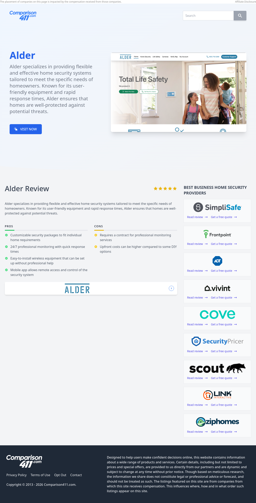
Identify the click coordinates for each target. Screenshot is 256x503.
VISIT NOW (25, 129)
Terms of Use (40, 475)
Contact (76, 475)
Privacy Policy (16, 475)
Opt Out (60, 475)
